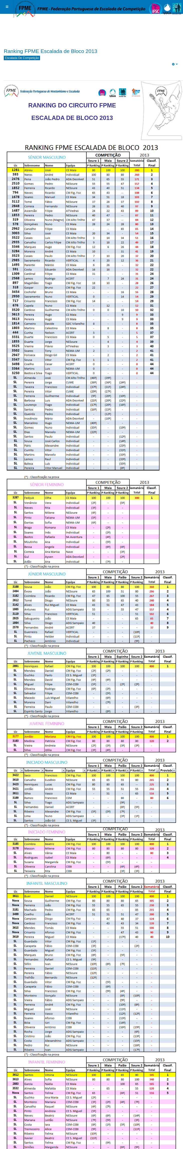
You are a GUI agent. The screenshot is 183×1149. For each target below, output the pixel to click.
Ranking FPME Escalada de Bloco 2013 (50, 51)
